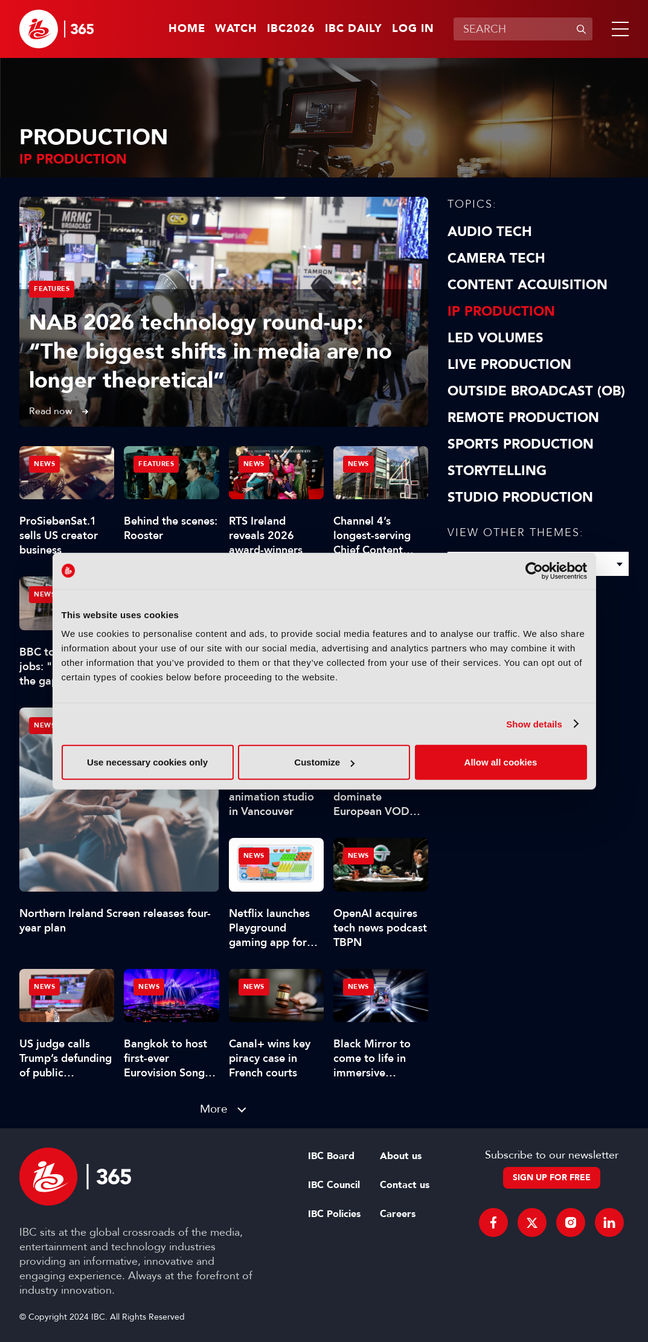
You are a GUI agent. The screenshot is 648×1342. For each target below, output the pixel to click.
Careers (397, 1214)
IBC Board (331, 1156)
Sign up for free (552, 1177)
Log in (413, 29)
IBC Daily (353, 29)
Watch (236, 29)
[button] (618, 29)
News (44, 725)
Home (186, 29)
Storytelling (497, 471)
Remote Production (523, 418)
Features (51, 288)
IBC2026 (291, 29)
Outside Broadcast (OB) (536, 391)
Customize (324, 762)
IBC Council (334, 1185)
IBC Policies (334, 1214)
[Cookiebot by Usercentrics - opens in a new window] (534, 570)
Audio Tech (490, 232)
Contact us (404, 1185)
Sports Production (521, 444)
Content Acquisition (528, 285)
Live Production (509, 365)
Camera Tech (496, 258)
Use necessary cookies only (147, 762)
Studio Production (520, 497)
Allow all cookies (500, 762)
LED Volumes (496, 338)
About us (401, 1156)
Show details (534, 723)
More (214, 1108)
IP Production (501, 311)
